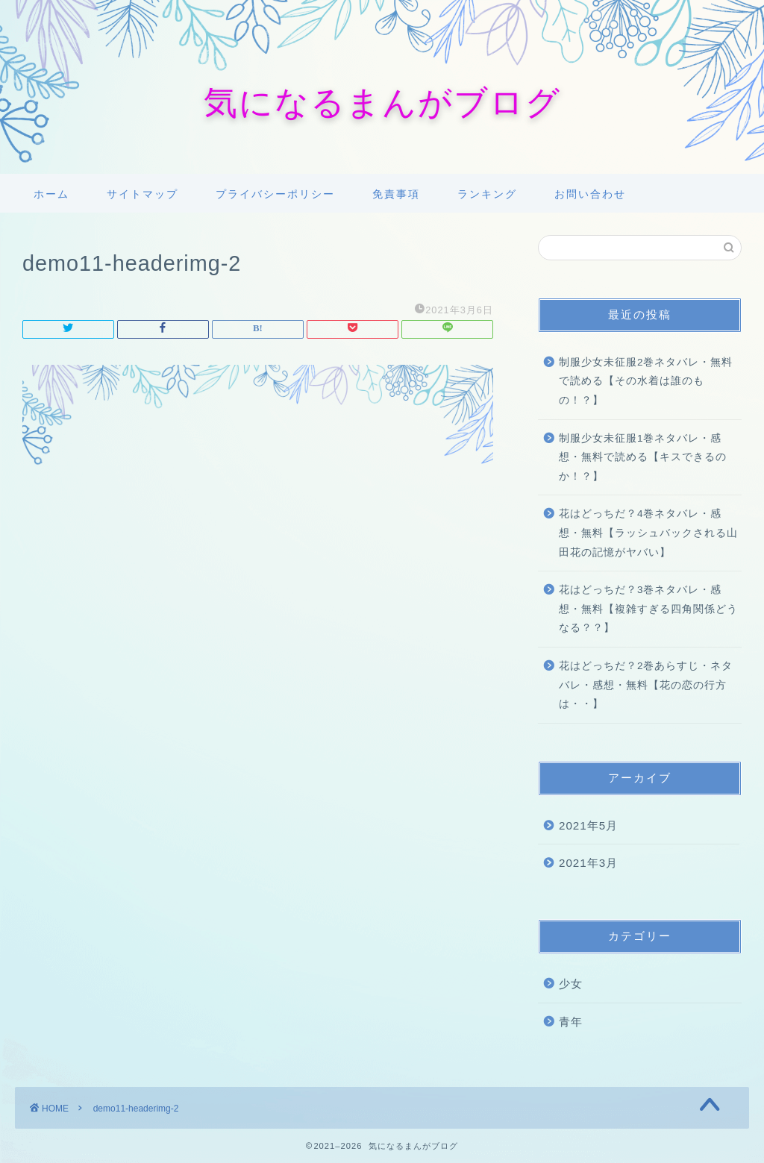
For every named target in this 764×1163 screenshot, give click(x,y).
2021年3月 (588, 862)
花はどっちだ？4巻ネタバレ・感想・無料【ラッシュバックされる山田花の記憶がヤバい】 (648, 532)
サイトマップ (142, 194)
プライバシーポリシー (275, 194)
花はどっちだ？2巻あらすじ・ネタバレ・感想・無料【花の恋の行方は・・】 (646, 684)
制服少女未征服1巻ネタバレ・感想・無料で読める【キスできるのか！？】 (643, 457)
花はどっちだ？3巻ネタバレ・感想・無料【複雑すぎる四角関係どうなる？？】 (648, 608)
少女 (571, 983)
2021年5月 (588, 825)
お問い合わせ (590, 194)
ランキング (487, 194)
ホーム (51, 194)
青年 (571, 1021)
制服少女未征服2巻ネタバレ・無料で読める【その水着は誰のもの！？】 (646, 381)
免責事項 (396, 194)
